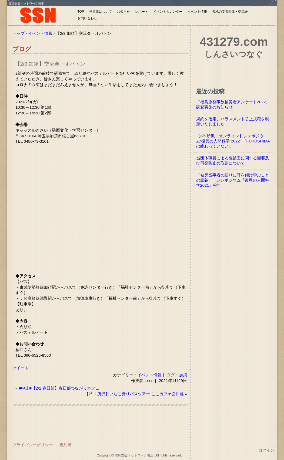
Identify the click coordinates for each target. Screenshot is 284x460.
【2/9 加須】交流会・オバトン (50, 64)
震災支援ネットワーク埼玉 (41, 15)
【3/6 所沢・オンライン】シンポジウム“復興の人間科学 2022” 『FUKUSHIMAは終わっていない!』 (233, 141)
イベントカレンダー (167, 11)
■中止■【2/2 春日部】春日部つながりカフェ (59, 388)
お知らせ (123, 11)
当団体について (100, 11)
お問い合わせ (87, 18)
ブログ (21, 49)
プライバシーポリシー (32, 444)
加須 (183, 375)
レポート (141, 11)
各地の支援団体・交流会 (230, 11)
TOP (81, 11)
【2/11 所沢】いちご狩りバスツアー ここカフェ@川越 (134, 394)
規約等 (65, 444)
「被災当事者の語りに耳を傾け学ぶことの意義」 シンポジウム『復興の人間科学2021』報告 (232, 180)
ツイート (20, 368)
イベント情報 (197, 11)
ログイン (266, 450)
